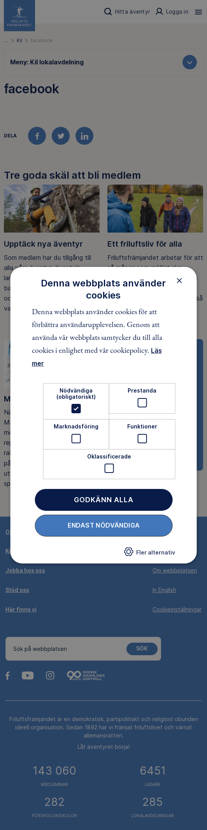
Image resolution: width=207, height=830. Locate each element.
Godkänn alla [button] (103, 500)
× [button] (179, 280)
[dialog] (104, 415)
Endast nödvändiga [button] (104, 525)
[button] (149, 554)
